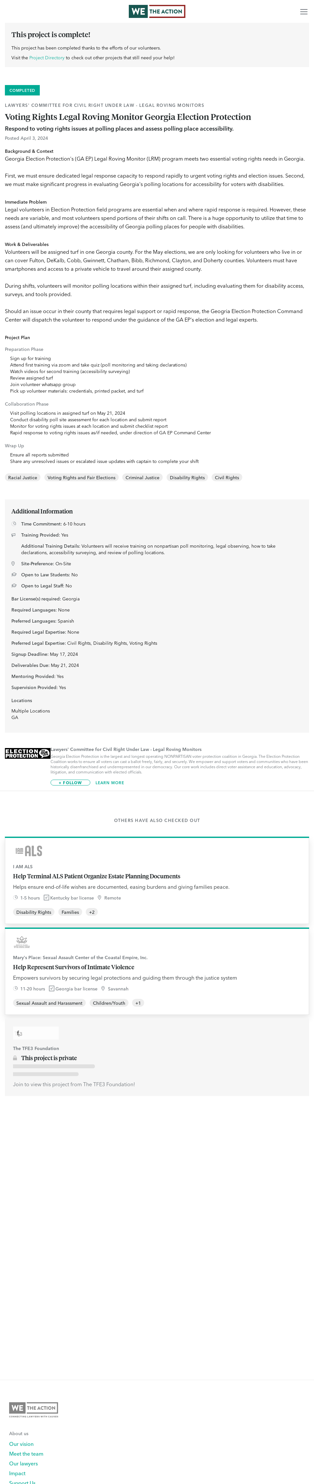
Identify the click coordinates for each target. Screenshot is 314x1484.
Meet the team (26, 1453)
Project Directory (47, 57)
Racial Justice (22, 477)
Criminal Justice (142, 477)
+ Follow (70, 782)
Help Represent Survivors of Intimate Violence (73, 967)
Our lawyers (23, 1463)
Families (70, 912)
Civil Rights (227, 477)
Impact (17, 1473)
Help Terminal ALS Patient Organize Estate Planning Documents (96, 876)
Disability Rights (187, 477)
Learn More (110, 782)
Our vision (21, 1443)
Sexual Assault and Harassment (49, 1003)
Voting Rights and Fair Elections (81, 477)
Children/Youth (109, 1003)
